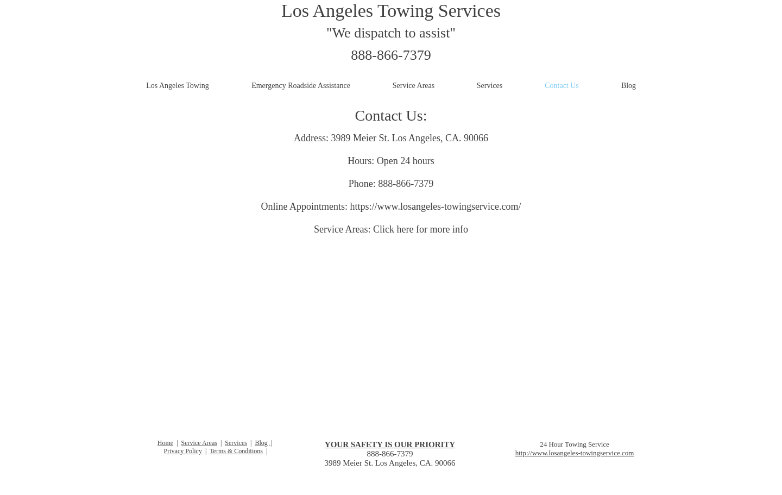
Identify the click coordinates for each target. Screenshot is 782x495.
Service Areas (199, 443)
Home (165, 443)
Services (236, 443)
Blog (261, 443)
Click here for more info (420, 229)
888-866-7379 (391, 55)
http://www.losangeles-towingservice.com (574, 453)
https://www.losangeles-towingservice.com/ (435, 206)
